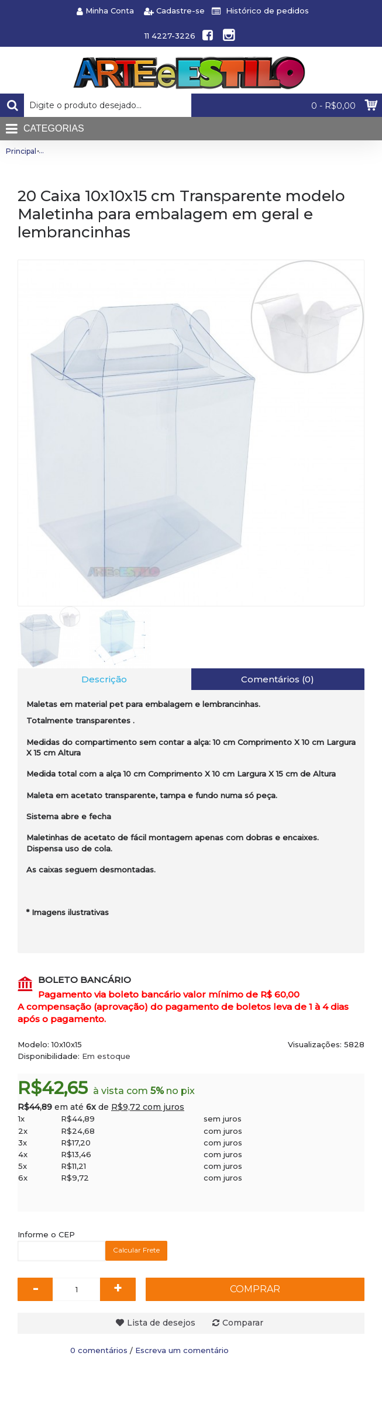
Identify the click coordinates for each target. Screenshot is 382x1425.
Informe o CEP (46, 1234)
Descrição (104, 679)
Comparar (242, 1322)
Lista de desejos (161, 1322)
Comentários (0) (277, 679)
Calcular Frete (136, 1249)
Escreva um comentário (182, 1350)
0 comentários (99, 1350)
